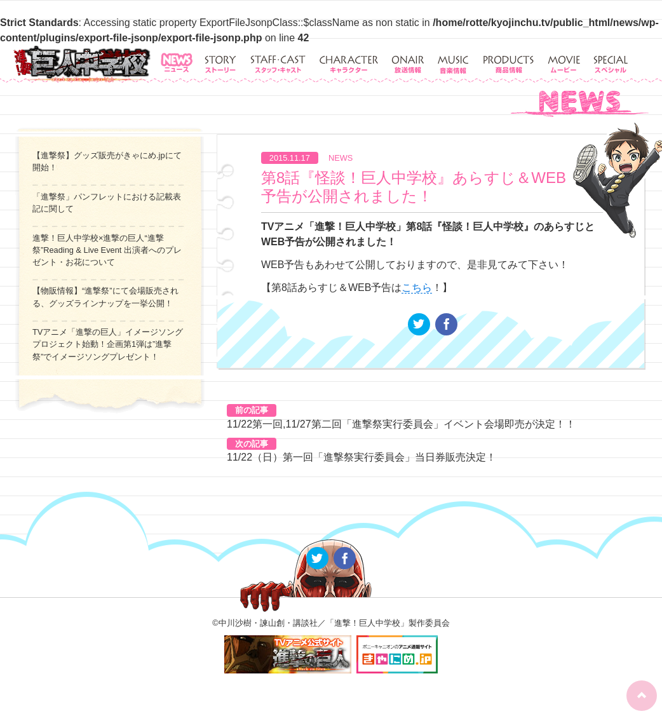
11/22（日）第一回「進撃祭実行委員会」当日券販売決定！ (361, 457)
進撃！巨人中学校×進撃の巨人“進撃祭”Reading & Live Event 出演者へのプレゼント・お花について (107, 250)
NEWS (340, 158)
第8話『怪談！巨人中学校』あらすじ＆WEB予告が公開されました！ (413, 187)
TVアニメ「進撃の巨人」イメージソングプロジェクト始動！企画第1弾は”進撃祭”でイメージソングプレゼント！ (107, 344)
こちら (417, 287)
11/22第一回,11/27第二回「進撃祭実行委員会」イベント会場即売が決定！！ (401, 424)
